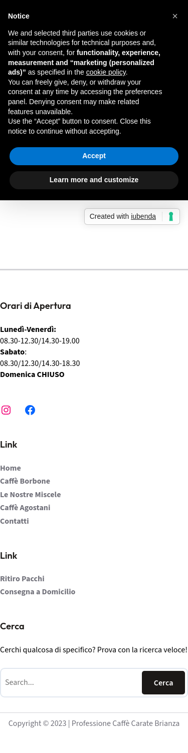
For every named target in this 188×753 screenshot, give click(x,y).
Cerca (163, 682)
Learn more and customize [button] (94, 180)
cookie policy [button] (106, 72)
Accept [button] (94, 156)
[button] (175, 16)
